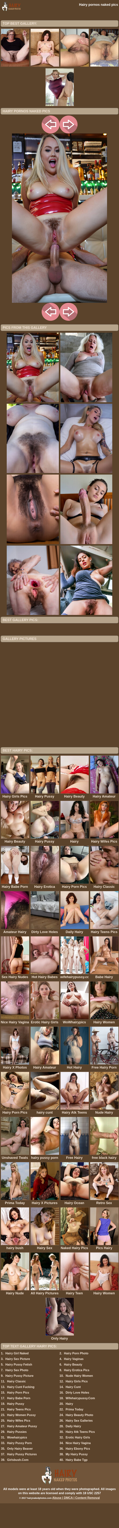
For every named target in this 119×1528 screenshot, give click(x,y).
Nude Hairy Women (79, 1400)
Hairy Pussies (17, 1456)
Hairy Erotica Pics (76, 1394)
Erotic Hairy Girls (78, 1462)
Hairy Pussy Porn (19, 1467)
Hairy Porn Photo (76, 1378)
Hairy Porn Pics (18, 1417)
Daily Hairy (73, 1450)
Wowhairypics (17, 1462)
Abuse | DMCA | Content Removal (76, 1522)
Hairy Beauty (73, 1389)
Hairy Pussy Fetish (18, 1389)
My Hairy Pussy (77, 1479)
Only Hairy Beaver (20, 1473)
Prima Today (74, 1434)
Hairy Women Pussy (21, 1439)
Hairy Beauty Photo (79, 1439)
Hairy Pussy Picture (19, 1400)
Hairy (69, 1428)
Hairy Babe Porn (18, 1422)
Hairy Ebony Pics (78, 1473)
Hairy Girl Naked (17, 1378)
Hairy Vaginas (74, 1383)
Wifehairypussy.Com (80, 1422)
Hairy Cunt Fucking (21, 1411)
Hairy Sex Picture (17, 1383)
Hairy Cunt (73, 1411)
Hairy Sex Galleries (79, 1445)
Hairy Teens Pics (19, 1434)
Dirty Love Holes (77, 1417)
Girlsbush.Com (18, 1484)
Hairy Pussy (15, 1428)
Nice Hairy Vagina (78, 1467)
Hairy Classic (16, 1406)
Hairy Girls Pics (77, 1406)
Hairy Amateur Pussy (22, 1450)
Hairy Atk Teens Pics (80, 1456)
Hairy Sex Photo (16, 1394)
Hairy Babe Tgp (76, 1484)
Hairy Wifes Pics (18, 1445)
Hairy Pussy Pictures (22, 1479)
